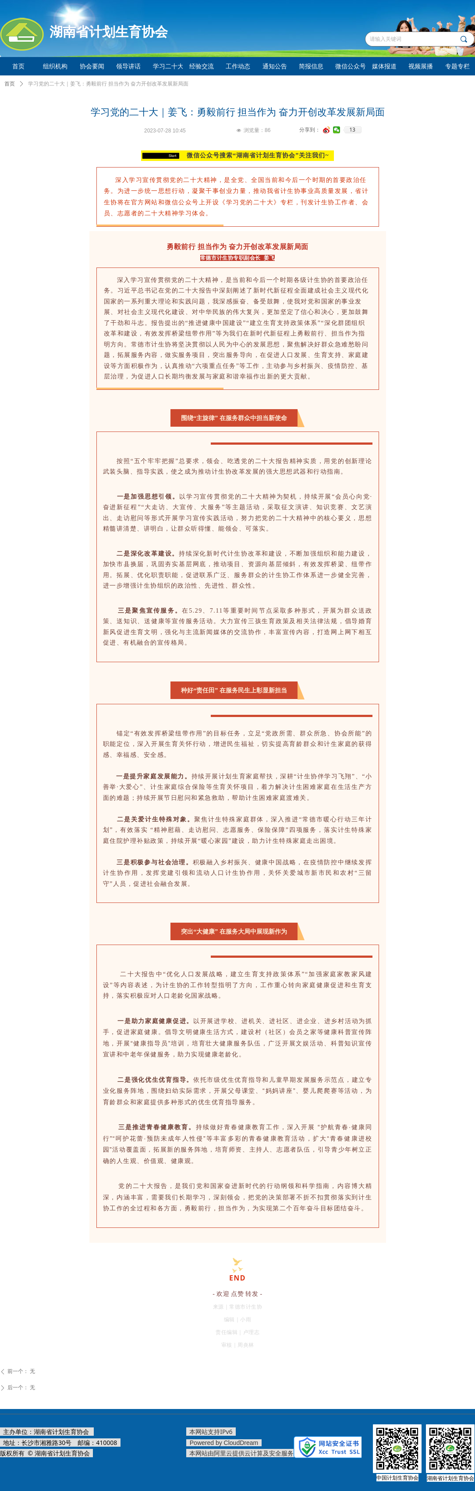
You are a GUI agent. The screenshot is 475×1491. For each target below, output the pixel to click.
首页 (9, 84)
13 (352, 129)
